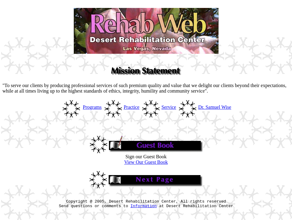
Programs (92, 107)
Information (143, 208)
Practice (132, 107)
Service (168, 107)
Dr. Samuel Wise (214, 107)
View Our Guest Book (146, 162)
